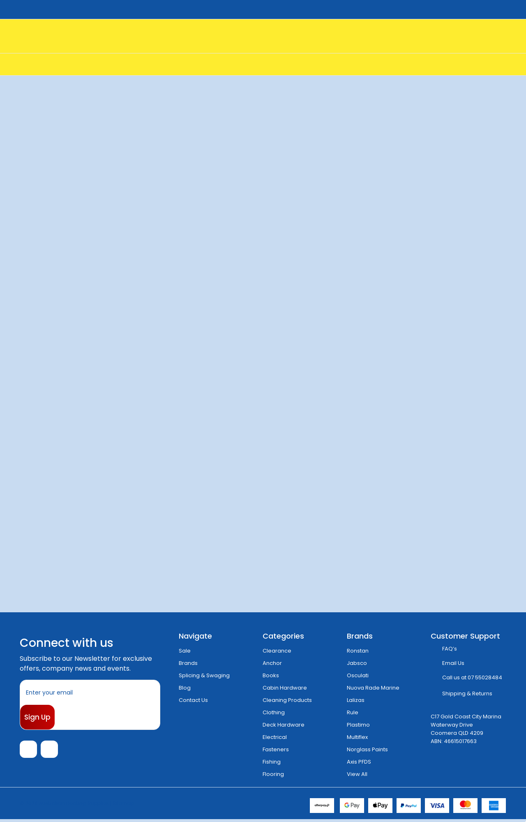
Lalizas (356, 700)
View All (357, 774)
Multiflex (357, 737)
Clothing (274, 712)
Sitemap (123, 805)
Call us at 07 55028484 (472, 677)
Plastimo (358, 725)
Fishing (272, 762)
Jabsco (357, 663)
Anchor (272, 663)
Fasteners (276, 749)
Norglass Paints (367, 749)
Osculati (358, 675)
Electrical (275, 737)
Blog (185, 688)
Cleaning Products (287, 700)
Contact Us (193, 700)
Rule (352, 712)
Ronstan (358, 651)
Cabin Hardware (285, 688)
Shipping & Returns (467, 693)
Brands (188, 663)
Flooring (273, 774)
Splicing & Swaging (204, 675)
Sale (185, 651)
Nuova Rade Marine (373, 688)
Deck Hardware (284, 725)
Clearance (277, 651)
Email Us (453, 663)
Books (271, 675)
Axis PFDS (359, 762)
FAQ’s (449, 649)
